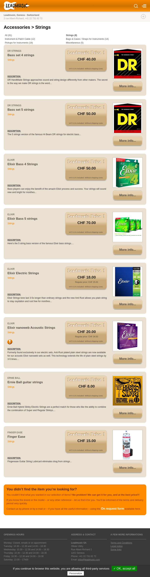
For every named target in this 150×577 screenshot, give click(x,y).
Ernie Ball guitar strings (25, 382)
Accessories (17, 27)
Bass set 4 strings (20, 55)
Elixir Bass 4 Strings (22, 164)
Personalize (75, 573)
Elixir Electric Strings (23, 273)
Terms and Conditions (121, 543)
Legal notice (117, 546)
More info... (127, 86)
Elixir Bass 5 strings (22, 218)
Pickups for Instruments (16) (19, 42)
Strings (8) (71, 35)
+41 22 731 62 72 (33, 18)
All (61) (8, 35)
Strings (10, 60)
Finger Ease (15, 432)
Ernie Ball (13, 378)
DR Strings (14, 51)
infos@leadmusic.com (89, 559)
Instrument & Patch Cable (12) (20, 39)
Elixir (11, 160)
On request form (112, 508)
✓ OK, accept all (124, 568)
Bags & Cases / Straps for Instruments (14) (87, 39)
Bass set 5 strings (20, 109)
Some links (116, 549)
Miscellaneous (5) (74, 42)
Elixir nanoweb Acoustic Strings (31, 327)
